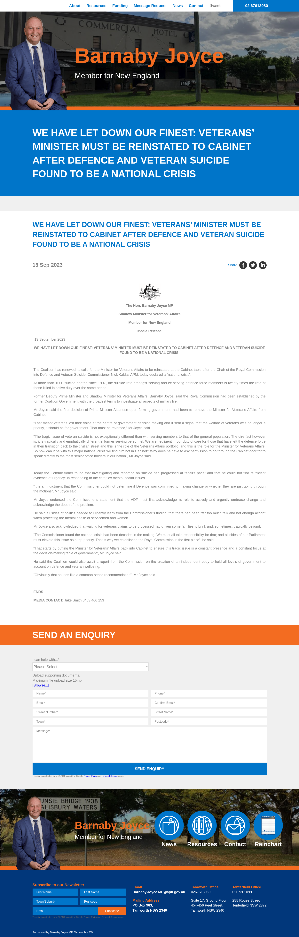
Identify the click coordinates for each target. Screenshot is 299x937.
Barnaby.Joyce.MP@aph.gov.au (158, 892)
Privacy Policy (90, 776)
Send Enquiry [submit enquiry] (149, 769)
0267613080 (200, 892)
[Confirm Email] (209, 703)
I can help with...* (46, 660)
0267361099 (242, 892)
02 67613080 (256, 6)
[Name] (90, 693)
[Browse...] (41, 685)
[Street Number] (90, 712)
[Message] (150, 744)
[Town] (90, 721)
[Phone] (209, 693)
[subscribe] (112, 911)
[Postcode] (209, 721)
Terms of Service (110, 776)
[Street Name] (209, 712)
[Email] (90, 703)
